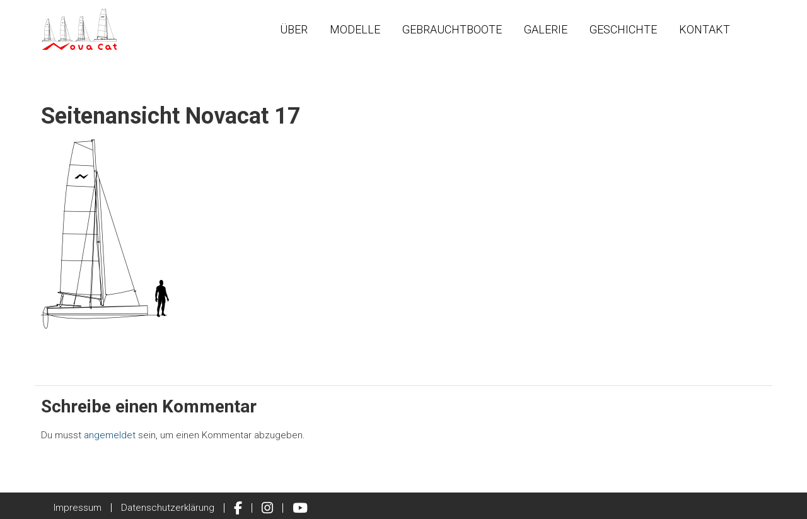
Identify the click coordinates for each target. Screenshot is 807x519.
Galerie (545, 29)
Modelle (355, 29)
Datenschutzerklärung (167, 507)
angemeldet (110, 435)
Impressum (78, 507)
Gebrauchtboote (452, 29)
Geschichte (623, 29)
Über (294, 29)
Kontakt (704, 29)
